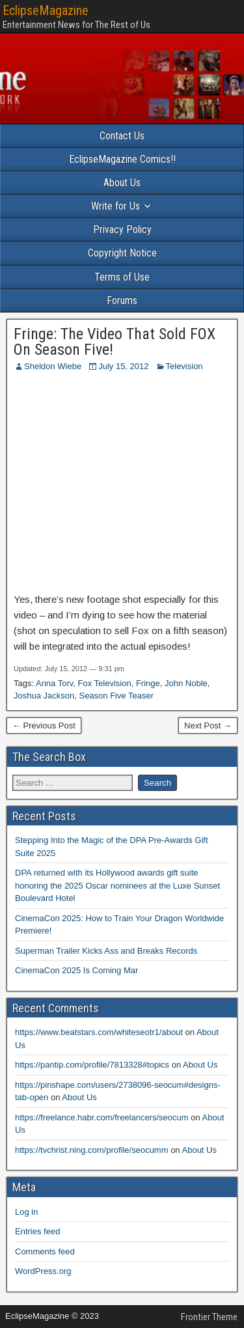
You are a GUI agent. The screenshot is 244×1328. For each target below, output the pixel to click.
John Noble (186, 683)
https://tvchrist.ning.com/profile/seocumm (92, 1150)
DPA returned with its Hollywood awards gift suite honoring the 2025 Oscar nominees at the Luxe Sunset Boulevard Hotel (117, 885)
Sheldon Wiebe (52, 366)
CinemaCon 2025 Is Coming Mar (76, 970)
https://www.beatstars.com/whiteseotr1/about (99, 1032)
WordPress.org (43, 1271)
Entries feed (37, 1231)
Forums (122, 300)
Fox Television (104, 683)
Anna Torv (54, 683)
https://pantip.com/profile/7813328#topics (92, 1065)
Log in (26, 1212)
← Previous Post (43, 725)
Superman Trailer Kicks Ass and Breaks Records (106, 951)
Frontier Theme (209, 1317)
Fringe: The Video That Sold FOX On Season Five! (114, 342)
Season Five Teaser (116, 695)
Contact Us (122, 136)
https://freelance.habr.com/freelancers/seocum (102, 1117)
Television (184, 366)
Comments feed (45, 1251)
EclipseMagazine (45, 10)
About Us (122, 182)
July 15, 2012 (123, 366)
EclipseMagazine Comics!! (122, 159)
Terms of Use (122, 277)
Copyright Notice (122, 253)
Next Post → (208, 725)
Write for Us (115, 206)
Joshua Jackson (44, 695)
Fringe (148, 683)
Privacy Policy (122, 229)
